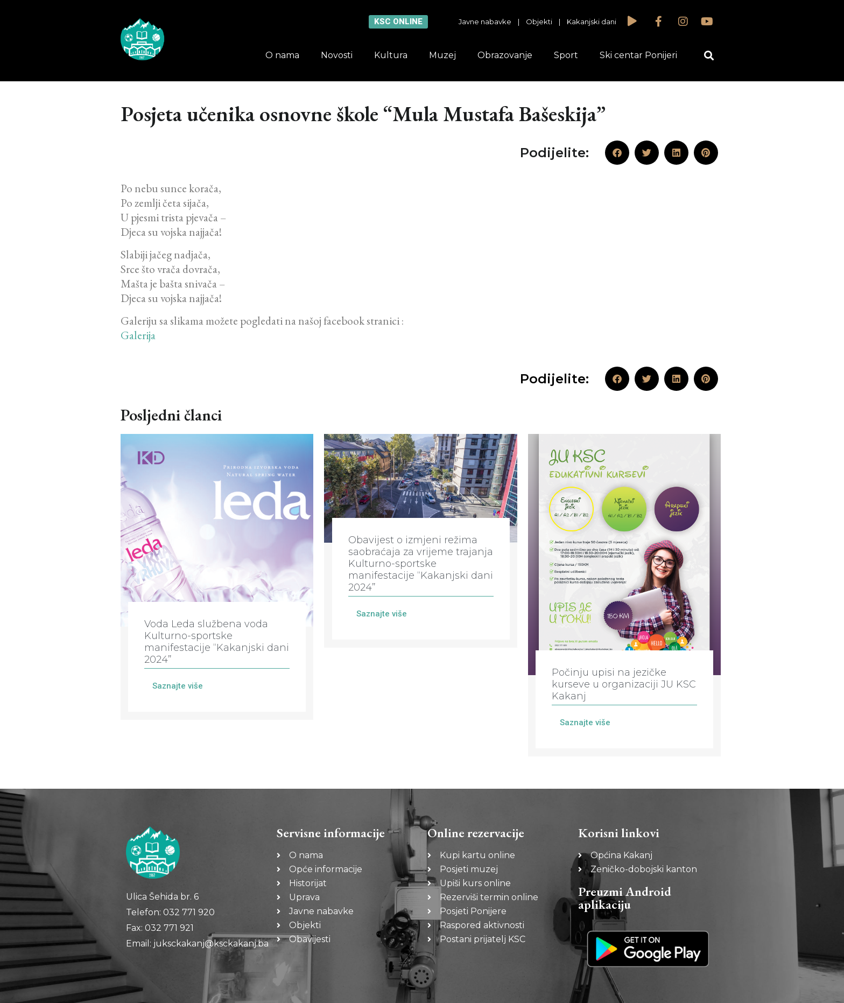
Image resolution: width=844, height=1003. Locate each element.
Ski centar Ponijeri (638, 55)
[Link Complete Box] (217, 577)
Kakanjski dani (591, 21)
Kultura (390, 55)
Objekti (539, 21)
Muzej (442, 55)
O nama (282, 55)
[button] (709, 56)
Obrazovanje (504, 55)
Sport (566, 55)
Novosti (337, 55)
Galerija (138, 335)
